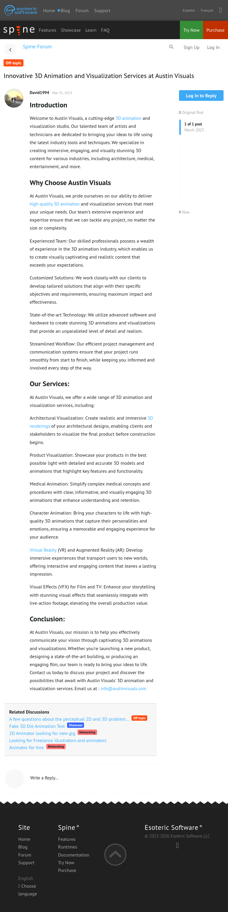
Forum (82, 10)
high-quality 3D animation (55, 204)
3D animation (128, 118)
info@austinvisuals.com (123, 688)
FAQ (105, 30)
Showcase (71, 30)
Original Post (191, 112)
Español (189, 10)
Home (49, 10)
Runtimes (67, 847)
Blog (22, 847)
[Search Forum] (171, 47)
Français (207, 10)
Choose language (27, 890)
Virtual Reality (43, 550)
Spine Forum (37, 46)
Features (47, 30)
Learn (91, 30)
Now (184, 212)
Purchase (215, 30)
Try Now (191, 30)
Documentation (73, 855)
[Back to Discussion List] (10, 49)
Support (102, 10)
